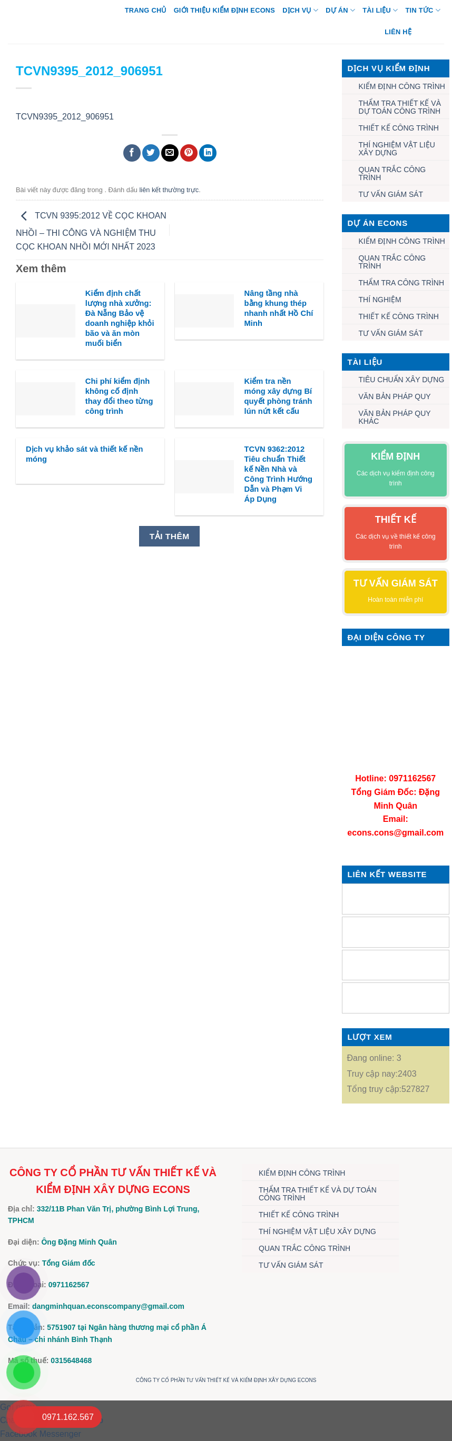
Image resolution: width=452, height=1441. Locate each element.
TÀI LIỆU (380, 10)
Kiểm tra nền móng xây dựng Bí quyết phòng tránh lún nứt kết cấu (278, 396)
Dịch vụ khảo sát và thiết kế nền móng (84, 454)
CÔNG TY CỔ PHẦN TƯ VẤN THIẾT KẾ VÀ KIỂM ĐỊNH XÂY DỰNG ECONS (226, 1380)
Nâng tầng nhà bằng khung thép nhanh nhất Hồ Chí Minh (278, 308)
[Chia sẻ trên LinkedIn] (208, 153)
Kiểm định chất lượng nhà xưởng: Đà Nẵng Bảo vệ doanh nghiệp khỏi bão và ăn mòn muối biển (119, 318)
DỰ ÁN (340, 10)
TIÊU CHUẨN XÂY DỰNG (402, 379)
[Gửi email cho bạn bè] (170, 153)
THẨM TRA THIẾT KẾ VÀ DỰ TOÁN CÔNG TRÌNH (400, 107)
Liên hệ (398, 32)
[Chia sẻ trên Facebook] (132, 153)
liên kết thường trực (169, 190)
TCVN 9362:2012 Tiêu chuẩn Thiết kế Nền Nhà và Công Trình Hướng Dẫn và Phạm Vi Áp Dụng (278, 474)
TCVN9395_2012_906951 (65, 116)
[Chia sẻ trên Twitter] (151, 153)
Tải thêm (170, 536)
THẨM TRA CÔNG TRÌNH (402, 283)
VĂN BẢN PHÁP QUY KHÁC (395, 417)
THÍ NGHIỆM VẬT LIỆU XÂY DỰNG (397, 149)
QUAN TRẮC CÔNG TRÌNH (392, 173)
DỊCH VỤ (300, 10)
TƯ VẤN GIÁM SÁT (391, 194)
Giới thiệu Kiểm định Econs (225, 10)
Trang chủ (145, 10)
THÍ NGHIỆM (380, 299)
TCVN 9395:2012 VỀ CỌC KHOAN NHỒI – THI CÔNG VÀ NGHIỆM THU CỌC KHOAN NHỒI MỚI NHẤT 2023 (91, 231)
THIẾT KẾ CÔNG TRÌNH (399, 128)
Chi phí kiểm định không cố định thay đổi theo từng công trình (119, 396)
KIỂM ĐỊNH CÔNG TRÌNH (402, 86)
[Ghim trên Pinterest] (189, 153)
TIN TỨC (423, 10)
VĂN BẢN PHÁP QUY (395, 396)
